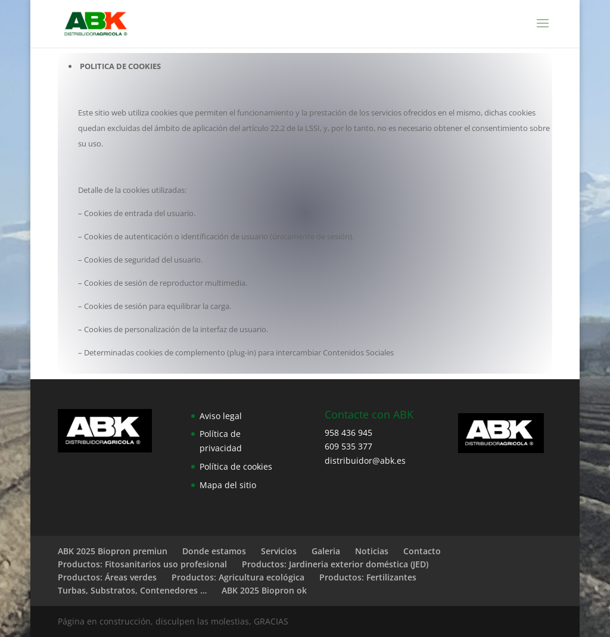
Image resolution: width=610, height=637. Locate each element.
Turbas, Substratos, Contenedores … (132, 590)
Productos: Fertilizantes (367, 577)
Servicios (279, 551)
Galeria (326, 551)
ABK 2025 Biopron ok (264, 590)
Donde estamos (214, 551)
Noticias (371, 551)
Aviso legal (221, 415)
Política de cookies (236, 466)
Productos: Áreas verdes (107, 577)
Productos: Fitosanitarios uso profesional (142, 564)
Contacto (422, 551)
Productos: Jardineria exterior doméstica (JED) (335, 564)
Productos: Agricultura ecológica (238, 577)
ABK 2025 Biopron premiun (112, 551)
